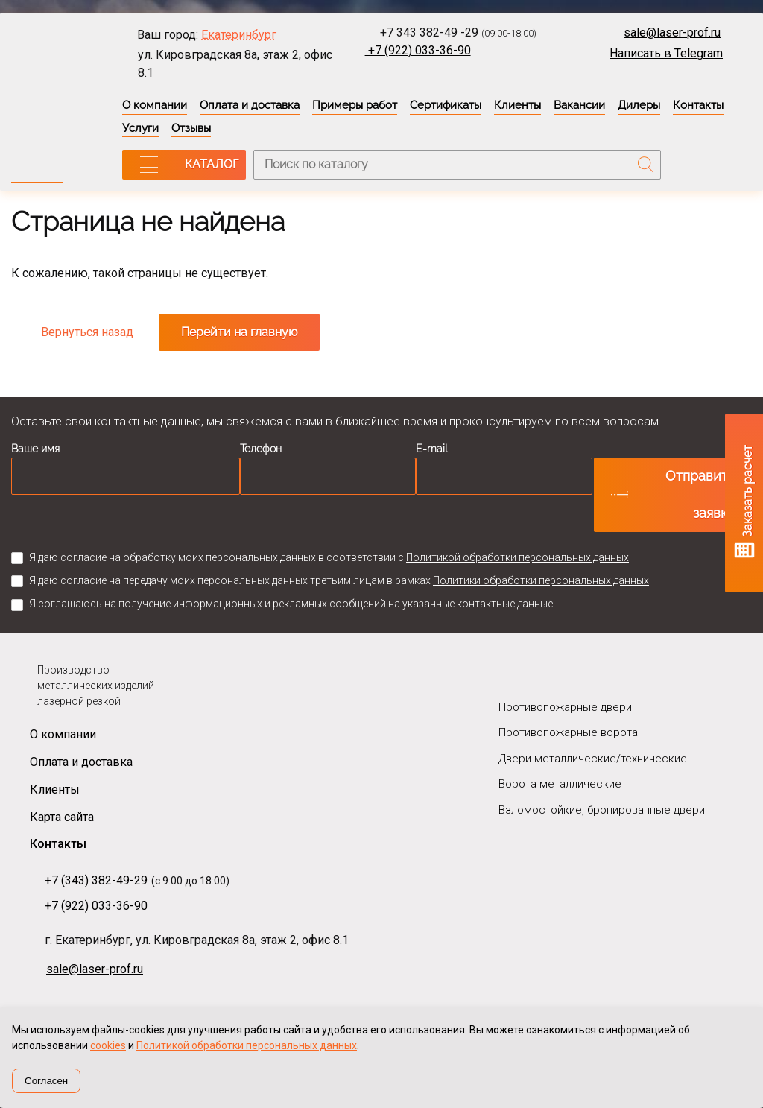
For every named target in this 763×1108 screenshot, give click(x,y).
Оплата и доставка (250, 105)
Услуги (140, 128)
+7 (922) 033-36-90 (418, 50)
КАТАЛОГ (211, 164)
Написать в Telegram (666, 53)
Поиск (646, 165)
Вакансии (579, 105)
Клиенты (517, 105)
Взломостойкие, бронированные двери (601, 810)
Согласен (46, 1080)
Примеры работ (354, 105)
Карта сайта (62, 817)
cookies (108, 1045)
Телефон (261, 449)
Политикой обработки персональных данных (517, 557)
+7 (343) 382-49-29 (96, 880)
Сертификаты (445, 105)
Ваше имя (35, 449)
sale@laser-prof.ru (672, 32)
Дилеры (639, 105)
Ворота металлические (559, 784)
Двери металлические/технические (592, 758)
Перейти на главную (239, 332)
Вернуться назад (87, 332)
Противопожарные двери (565, 707)
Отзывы (191, 128)
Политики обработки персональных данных (541, 580)
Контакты (698, 105)
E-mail (432, 449)
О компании (154, 105)
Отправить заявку (700, 494)
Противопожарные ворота (568, 732)
